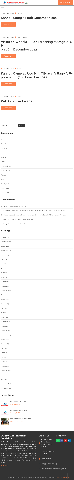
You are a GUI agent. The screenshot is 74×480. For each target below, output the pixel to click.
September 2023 (6, 339)
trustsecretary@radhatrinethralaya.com (54, 469)
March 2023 (4, 361)
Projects (3, 175)
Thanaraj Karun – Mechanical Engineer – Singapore (17, 219)
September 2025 (6, 250)
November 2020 (6, 388)
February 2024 (5, 321)
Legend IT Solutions (62, 477)
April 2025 (4, 273)
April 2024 (4, 313)
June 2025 (4, 264)
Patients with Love (6, 166)
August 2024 (5, 304)
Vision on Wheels (22, 37)
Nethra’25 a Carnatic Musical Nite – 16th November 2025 (18, 224)
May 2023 (4, 357)
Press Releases (5, 170)
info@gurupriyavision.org (49, 464)
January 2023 (5, 366)
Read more (8, 24)
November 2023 (6, 335)
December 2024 (6, 290)
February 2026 (5, 237)
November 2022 (6, 375)
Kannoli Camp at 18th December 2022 (29, 18)
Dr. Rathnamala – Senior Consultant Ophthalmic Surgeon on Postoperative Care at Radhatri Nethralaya (33, 210)
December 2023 (6, 330)
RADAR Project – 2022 (17, 101)
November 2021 (6, 384)
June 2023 (4, 353)
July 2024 (4, 308)
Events (3, 153)
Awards (3, 139)
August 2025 (5, 255)
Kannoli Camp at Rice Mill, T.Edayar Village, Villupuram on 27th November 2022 (37, 75)
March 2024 (4, 317)
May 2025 (4, 268)
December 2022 (6, 370)
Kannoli (20, 13)
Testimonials (5, 188)
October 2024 (5, 295)
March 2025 (4, 277)
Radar (19, 96)
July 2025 (4, 259)
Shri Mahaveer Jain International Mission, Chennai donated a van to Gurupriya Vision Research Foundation (34, 215)
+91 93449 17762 (46, 459)
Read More (4, 465)
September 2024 (6, 299)
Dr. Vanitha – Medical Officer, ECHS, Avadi (13, 206)
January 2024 (5, 326)
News (3, 162)
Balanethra (4, 144)
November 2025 (6, 241)
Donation (4, 148)
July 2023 (4, 348)
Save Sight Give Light (7, 184)
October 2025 (5, 246)
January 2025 (5, 286)
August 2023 (5, 344)
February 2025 (5, 281)
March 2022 (4, 379)
